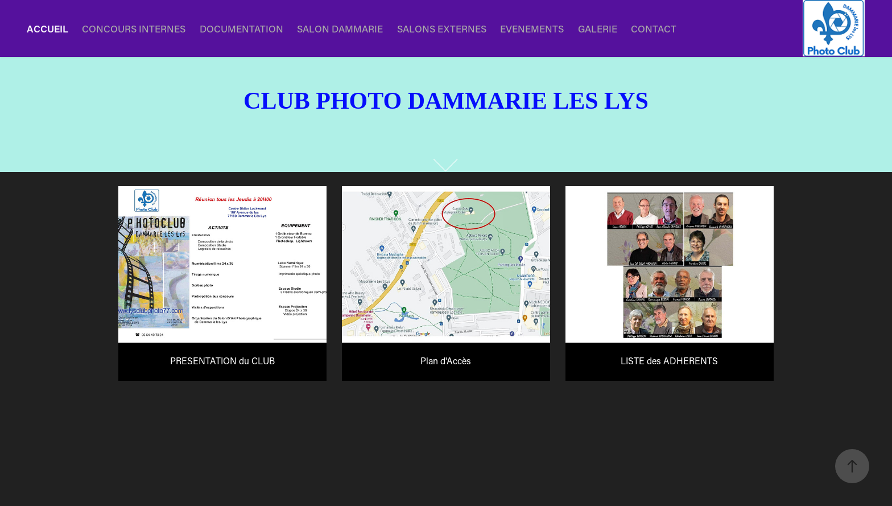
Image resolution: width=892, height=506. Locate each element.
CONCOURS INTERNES (133, 28)
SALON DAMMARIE (340, 28)
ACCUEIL (47, 28)
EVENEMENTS (532, 28)
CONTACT (653, 28)
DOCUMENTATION (241, 28)
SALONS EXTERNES (441, 28)
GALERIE (597, 28)
